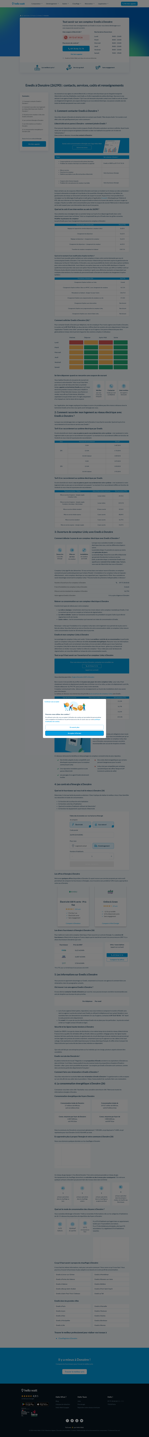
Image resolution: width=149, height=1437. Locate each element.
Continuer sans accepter (52, 701)
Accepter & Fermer (74, 733)
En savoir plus (74, 727)
